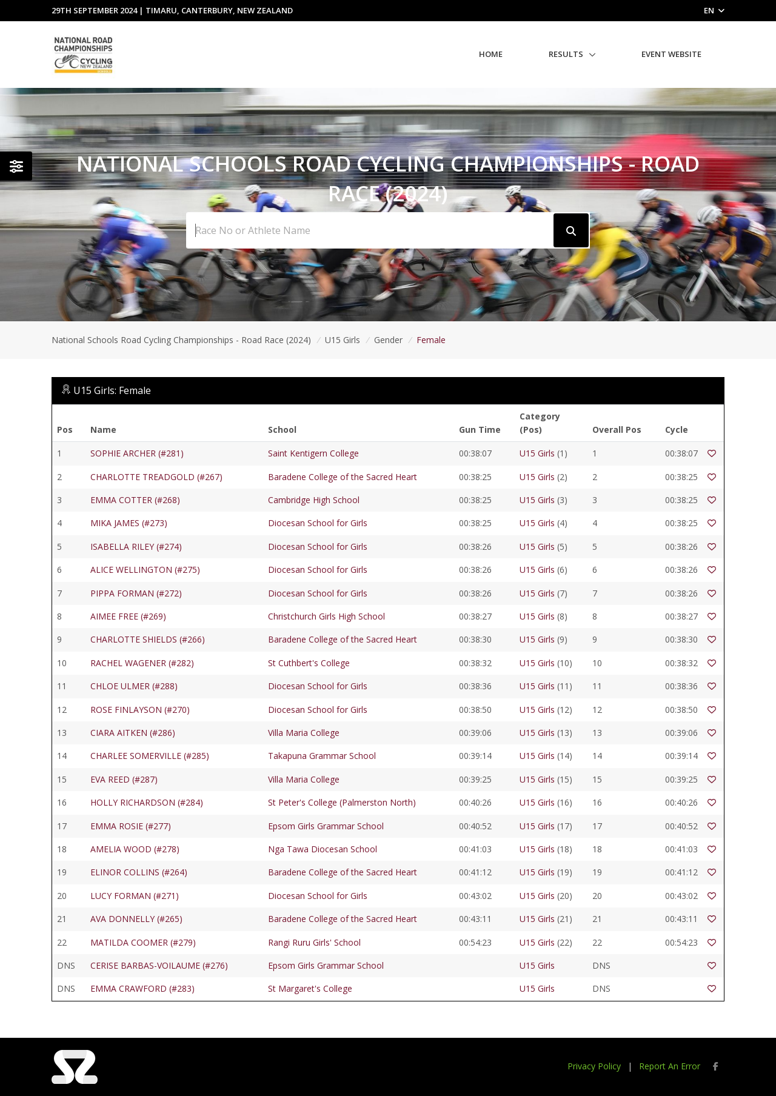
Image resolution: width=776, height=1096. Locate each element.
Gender (388, 340)
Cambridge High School (314, 500)
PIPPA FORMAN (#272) (136, 593)
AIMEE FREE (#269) (128, 616)
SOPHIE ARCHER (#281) (137, 453)
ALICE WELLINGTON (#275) (145, 569)
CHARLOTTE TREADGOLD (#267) (156, 477)
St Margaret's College (310, 988)
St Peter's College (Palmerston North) (342, 802)
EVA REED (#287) (124, 779)
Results (566, 53)
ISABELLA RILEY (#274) (136, 546)
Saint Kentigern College (313, 453)
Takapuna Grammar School (322, 755)
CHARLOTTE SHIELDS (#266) (147, 639)
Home (491, 53)
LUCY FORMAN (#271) (134, 895)
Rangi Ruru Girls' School (314, 942)
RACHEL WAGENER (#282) (142, 663)
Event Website (671, 53)
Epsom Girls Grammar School (326, 826)
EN (714, 10)
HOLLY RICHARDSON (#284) (146, 802)
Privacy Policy (594, 1066)
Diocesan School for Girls (317, 523)
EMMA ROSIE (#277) (130, 826)
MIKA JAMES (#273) (128, 523)
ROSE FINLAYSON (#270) (140, 709)
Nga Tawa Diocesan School (322, 849)
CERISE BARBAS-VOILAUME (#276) (159, 965)
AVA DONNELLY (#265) (136, 918)
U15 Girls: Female (112, 390)
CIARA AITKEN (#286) (132, 732)
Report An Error (669, 1066)
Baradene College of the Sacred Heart (342, 477)
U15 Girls (342, 340)
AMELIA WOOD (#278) (134, 849)
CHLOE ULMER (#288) (134, 686)
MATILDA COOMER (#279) (143, 942)
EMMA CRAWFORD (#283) (142, 988)
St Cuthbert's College (309, 663)
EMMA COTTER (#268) (135, 500)
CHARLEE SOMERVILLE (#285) (149, 755)
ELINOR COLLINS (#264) (138, 872)
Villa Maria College (304, 732)
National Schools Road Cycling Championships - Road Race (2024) (181, 340)
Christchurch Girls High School (326, 616)
